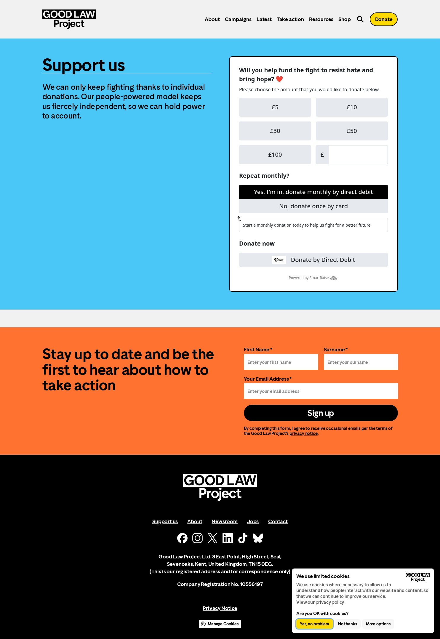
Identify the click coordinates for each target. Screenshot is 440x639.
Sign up (321, 413)
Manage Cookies (223, 624)
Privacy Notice (220, 608)
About (212, 19)
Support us (165, 521)
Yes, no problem (314, 624)
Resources (321, 19)
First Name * (258, 349)
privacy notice (303, 433)
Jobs (253, 521)
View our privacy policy (320, 602)
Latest (264, 19)
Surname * (336, 349)
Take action (290, 19)
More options (378, 624)
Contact (278, 521)
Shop (344, 19)
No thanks (347, 624)
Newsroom (225, 521)
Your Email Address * (268, 379)
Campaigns (238, 19)
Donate (384, 19)
